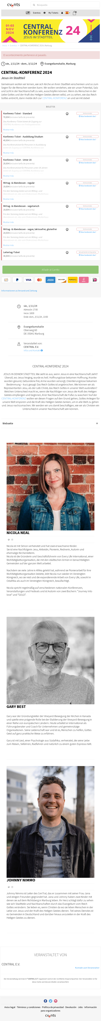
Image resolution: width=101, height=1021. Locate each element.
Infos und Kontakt (33, 350)
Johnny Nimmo (21, 879)
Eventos (13, 45)
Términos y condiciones (28, 1007)
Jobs (80, 1007)
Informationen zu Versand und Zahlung (19, 290)
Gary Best (16, 706)
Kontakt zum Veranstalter (87, 967)
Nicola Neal (18, 532)
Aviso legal (9, 1007)
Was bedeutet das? (87, 116)
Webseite (8, 423)
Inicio (4, 45)
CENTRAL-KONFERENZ (54, 98)
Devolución (70, 1007)
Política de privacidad (53, 1007)
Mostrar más (8, 129)
